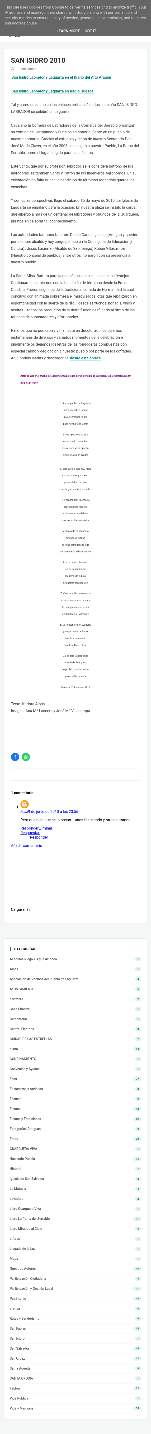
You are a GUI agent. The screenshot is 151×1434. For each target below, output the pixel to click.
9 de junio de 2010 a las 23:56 (53, 811)
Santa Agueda (20, 1368)
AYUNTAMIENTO (22, 989)
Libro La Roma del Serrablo (30, 1219)
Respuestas (30, 832)
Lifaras (15, 1239)
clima (14, 1049)
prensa (15, 1308)
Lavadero (17, 1199)
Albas (14, 969)
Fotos (14, 1139)
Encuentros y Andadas (26, 1089)
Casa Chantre (20, 1009)
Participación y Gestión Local (31, 1288)
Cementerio (18, 1019)
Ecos (13, 1079)
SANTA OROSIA (21, 1378)
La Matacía (18, 1189)
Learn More (68, 31)
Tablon (15, 1388)
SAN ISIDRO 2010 (38, 60)
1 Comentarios (26, 69)
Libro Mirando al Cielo (26, 1229)
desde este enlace (85, 358)
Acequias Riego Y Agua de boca (33, 959)
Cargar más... (22, 909)
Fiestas (15, 1109)
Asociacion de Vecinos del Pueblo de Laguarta (44, 979)
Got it (90, 31)
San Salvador (19, 1348)
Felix (24, 811)
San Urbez (17, 1358)
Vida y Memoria (21, 1408)
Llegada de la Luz (23, 1249)
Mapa (14, 1258)
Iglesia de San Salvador (27, 1179)
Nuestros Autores (23, 1268)
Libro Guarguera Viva (25, 1209)
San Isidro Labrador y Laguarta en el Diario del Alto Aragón (61, 77)
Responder (29, 828)
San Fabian (18, 1328)
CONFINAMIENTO (23, 1059)
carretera (16, 999)
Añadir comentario (26, 845)
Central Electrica (22, 1029)
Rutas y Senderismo (24, 1318)
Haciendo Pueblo (22, 1159)
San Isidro (17, 1338)
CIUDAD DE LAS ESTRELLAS (31, 1039)
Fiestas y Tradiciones (25, 1119)
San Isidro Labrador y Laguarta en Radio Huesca (52, 91)
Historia (15, 1169)
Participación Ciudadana (28, 1278)
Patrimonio (18, 1298)
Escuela (15, 1099)
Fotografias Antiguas (25, 1129)
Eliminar (45, 828)
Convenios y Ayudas (25, 1069)
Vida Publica (19, 1398)
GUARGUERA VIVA (23, 1149)
